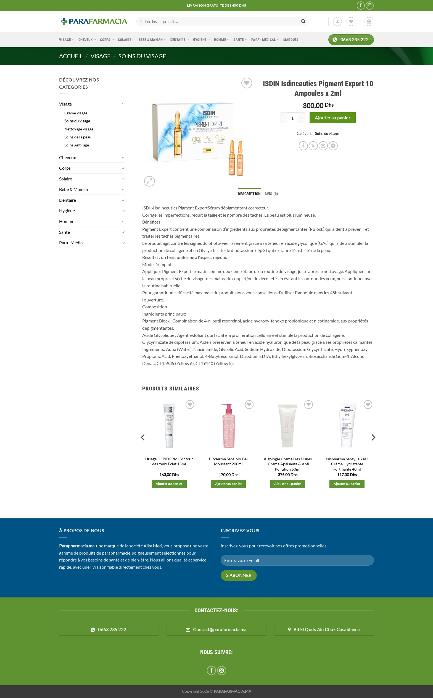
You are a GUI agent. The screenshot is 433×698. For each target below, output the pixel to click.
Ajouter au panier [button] (169, 483)
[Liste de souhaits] (351, 21)
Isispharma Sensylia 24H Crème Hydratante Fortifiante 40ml (347, 463)
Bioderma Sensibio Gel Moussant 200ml (228, 461)
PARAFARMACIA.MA (232, 690)
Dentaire (179, 39)
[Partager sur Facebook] (303, 145)
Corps (107, 39)
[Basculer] (123, 103)
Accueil (71, 56)
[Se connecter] (337, 21)
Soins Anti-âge (76, 145)
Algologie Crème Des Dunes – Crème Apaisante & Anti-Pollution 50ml (288, 463)
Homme (222, 39)
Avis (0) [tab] (270, 193)
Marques (291, 40)
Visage (67, 39)
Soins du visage (142, 56)
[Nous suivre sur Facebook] (361, 5)
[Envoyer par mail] (323, 145)
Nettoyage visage (78, 129)
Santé (240, 39)
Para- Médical (265, 39)
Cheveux (87, 39)
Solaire (126, 39)
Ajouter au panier (332, 117)
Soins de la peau (77, 137)
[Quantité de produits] (292, 117)
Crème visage (75, 113)
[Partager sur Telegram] (333, 145)
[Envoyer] (303, 21)
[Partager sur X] (313, 145)
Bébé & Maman (153, 39)
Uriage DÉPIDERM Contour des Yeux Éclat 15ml (169, 461)
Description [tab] (249, 193)
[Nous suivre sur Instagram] (370, 5)
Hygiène (201, 39)
